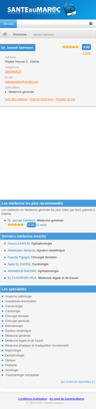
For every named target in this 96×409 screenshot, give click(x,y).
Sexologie (11, 370)
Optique (10, 360)
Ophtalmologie (14, 355)
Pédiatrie (11, 365)
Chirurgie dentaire (17, 316)
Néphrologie (13, 350)
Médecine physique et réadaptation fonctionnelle (37, 345)
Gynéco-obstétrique (18, 331)
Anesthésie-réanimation (20, 301)
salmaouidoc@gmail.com (21, 82)
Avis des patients (16, 99)
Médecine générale (17, 335)
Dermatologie (14, 326)
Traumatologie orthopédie (22, 375)
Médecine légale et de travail (24, 340)
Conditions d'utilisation (32, 398)
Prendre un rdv (65, 99)
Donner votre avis (41, 99)
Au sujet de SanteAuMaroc (66, 398)
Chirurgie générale (17, 321)
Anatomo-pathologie (18, 296)
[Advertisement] (46, 153)
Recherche (19, 34)
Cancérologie (14, 306)
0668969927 (13, 71)
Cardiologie (12, 311)
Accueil (8, 24)
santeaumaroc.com (48, 9)
